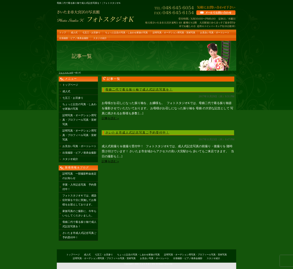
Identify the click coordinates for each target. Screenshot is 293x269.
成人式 (74, 32)
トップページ (70, 84)
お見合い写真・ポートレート (214, 32)
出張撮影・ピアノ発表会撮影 (73, 38)
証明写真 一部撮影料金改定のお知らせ (79, 176)
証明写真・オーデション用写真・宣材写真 (174, 32)
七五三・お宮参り (91, 32)
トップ (62, 32)
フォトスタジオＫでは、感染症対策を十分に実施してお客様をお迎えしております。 (79, 200)
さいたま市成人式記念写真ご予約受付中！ (137, 132)
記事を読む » (110, 118)
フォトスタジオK (147, 264)
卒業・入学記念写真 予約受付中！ (79, 187)
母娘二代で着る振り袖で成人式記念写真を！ (139, 89)
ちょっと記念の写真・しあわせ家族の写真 (126, 32)
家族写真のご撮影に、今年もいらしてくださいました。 (79, 213)
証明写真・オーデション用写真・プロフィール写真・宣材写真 (79, 120)
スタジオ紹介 (100, 38)
